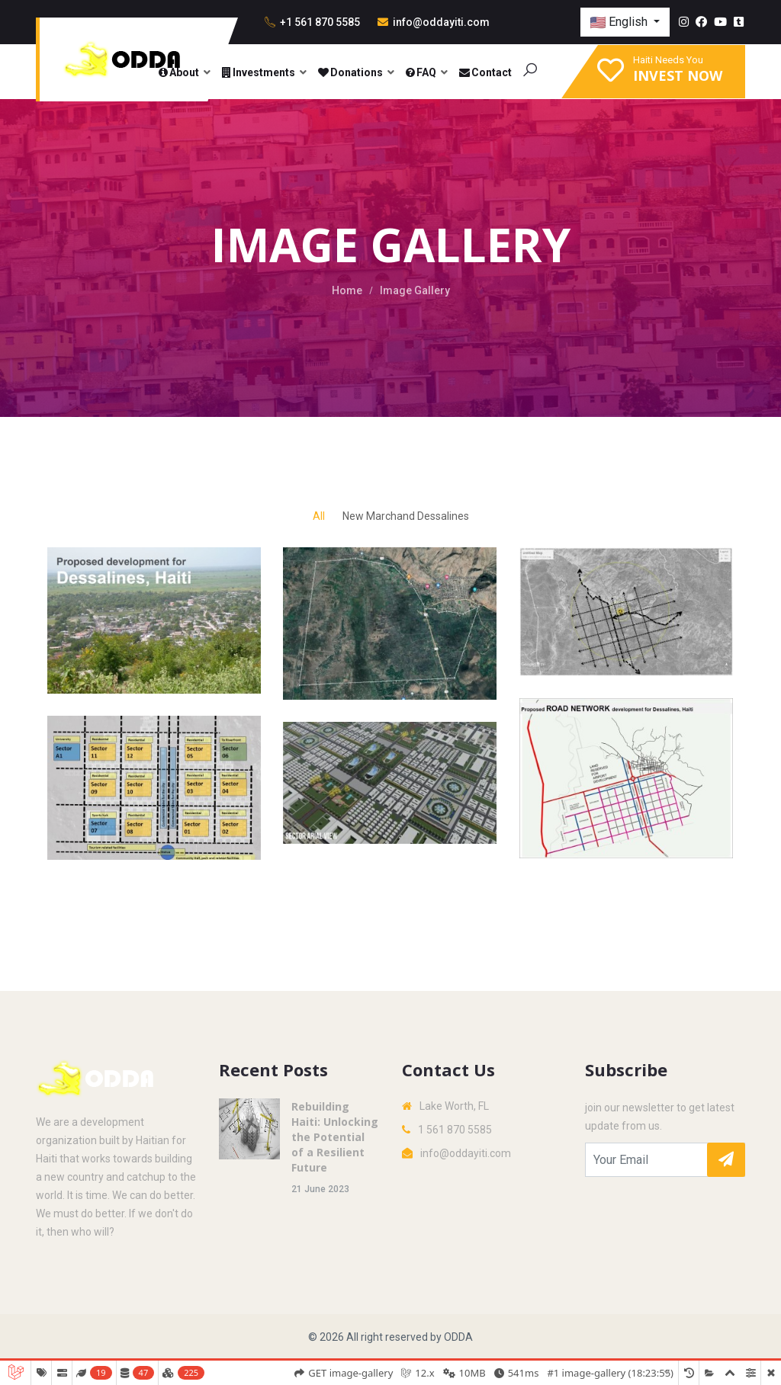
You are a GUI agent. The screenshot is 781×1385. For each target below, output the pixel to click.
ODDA (458, 1337)
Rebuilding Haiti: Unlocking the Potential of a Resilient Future (334, 1137)
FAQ (420, 72)
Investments (257, 72)
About (178, 72)
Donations (350, 72)
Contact (485, 72)
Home (347, 290)
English (620, 21)
